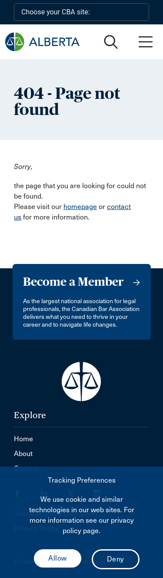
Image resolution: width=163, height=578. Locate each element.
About (23, 454)
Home (23, 439)
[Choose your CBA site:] (81, 12)
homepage (80, 207)
